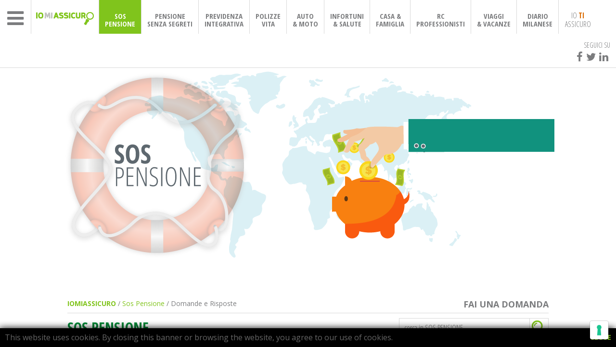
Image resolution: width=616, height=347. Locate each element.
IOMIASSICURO (91, 303)
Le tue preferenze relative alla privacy (349, 318)
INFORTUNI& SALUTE (347, 19)
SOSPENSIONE (120, 19)
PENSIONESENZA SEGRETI (169, 19)
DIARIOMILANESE (537, 19)
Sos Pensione (143, 303)
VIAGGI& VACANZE (494, 19)
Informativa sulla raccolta (218, 318)
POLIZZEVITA (268, 19)
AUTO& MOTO (305, 19)
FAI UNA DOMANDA (506, 304)
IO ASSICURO (578, 19)
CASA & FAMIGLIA (390, 19)
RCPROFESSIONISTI (440, 19)
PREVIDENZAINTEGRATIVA (224, 19)
